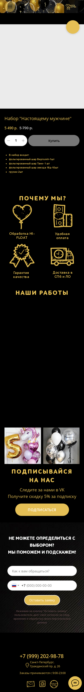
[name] (42, 571)
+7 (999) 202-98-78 (42, 656)
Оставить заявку (42, 600)
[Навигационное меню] (9, 6)
